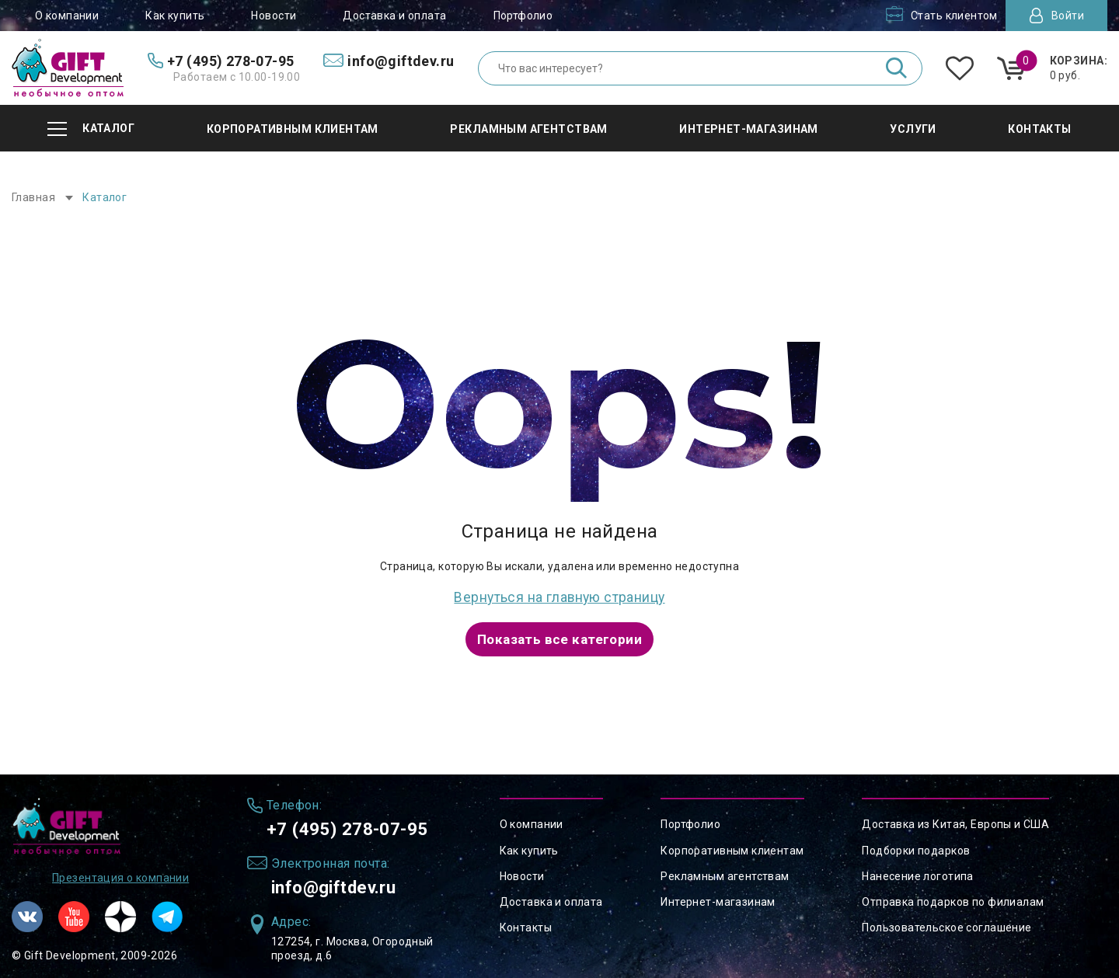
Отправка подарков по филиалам (953, 899)
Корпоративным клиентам (732, 847)
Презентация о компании (120, 875)
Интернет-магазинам (718, 899)
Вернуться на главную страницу (559, 596)
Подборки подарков (916, 847)
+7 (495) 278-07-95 (353, 826)
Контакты (526, 924)
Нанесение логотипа (918, 873)
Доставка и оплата (394, 15)
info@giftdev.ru (339, 886)
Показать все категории (559, 637)
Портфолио (523, 15)
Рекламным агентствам (725, 873)
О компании (67, 15)
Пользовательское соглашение (946, 924)
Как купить (174, 15)
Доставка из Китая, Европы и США (955, 821)
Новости (273, 15)
